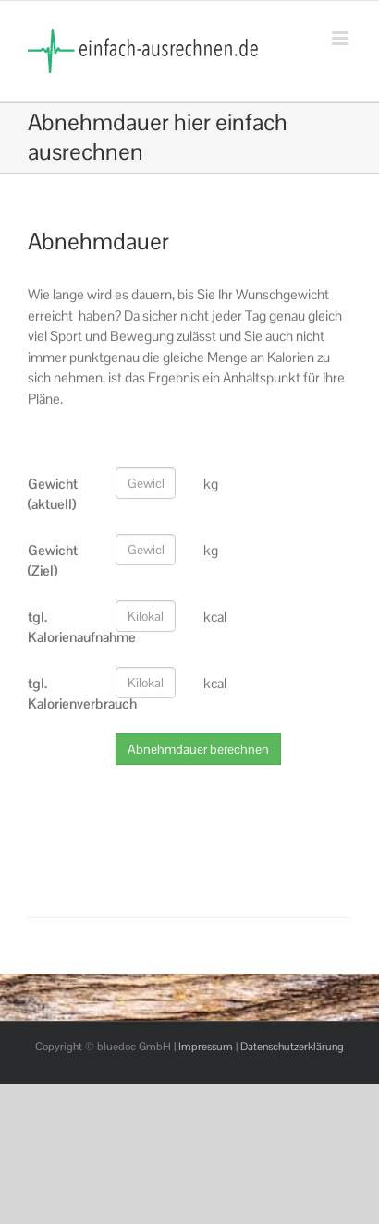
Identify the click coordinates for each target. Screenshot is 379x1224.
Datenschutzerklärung (292, 1046)
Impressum (205, 1046)
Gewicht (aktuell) (53, 494)
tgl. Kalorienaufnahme (65, 627)
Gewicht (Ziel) (53, 560)
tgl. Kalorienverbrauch (65, 693)
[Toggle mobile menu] (341, 38)
